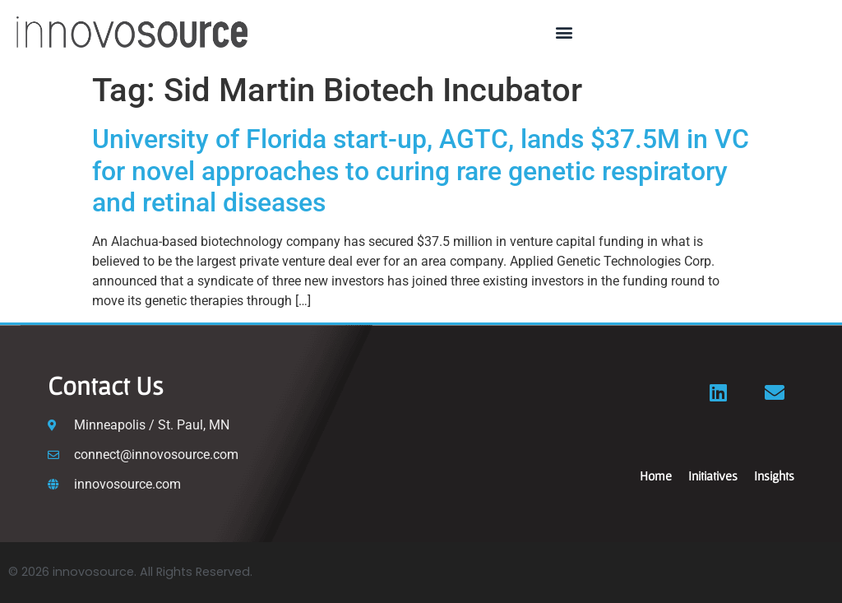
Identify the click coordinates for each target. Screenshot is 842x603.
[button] (564, 32)
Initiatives (713, 475)
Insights (774, 475)
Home (656, 475)
